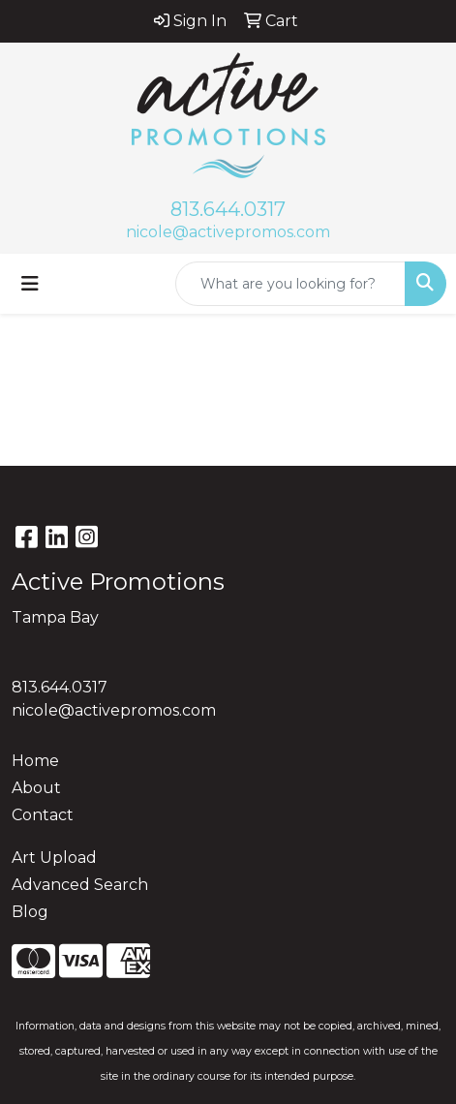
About (36, 788)
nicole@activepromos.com (228, 232)
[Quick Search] (290, 283)
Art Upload (54, 857)
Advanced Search (80, 884)
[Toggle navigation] (30, 283)
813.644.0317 (228, 209)
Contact (43, 815)
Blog (30, 912)
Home (35, 760)
